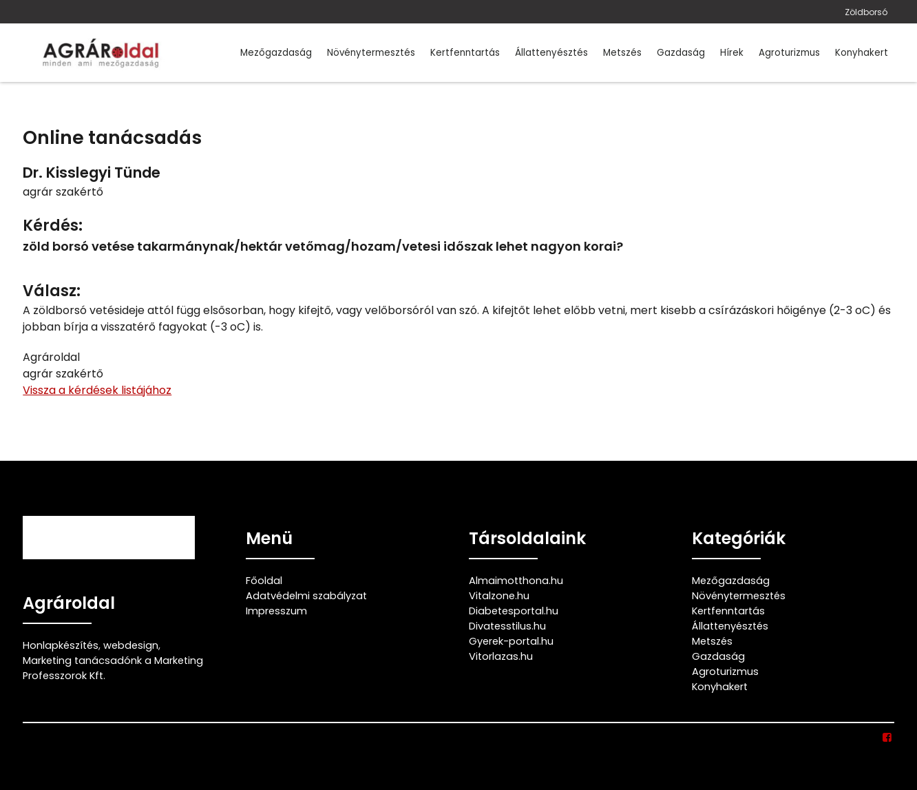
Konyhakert (861, 52)
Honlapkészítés (60, 645)
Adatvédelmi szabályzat (306, 596)
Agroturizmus (789, 52)
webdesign (130, 645)
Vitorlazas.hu (501, 656)
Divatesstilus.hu (507, 626)
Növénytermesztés (371, 52)
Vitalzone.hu (499, 596)
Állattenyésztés (551, 52)
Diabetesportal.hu (513, 611)
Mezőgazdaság (276, 52)
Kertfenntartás (465, 52)
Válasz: (52, 291)
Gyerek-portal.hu (511, 641)
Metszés (622, 52)
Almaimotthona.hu (516, 581)
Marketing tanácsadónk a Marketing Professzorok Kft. (113, 668)
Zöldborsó (866, 12)
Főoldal (264, 581)
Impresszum (276, 611)
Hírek (732, 52)
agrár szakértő (63, 192)
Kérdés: (53, 225)
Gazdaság (681, 52)
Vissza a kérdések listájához (97, 390)
